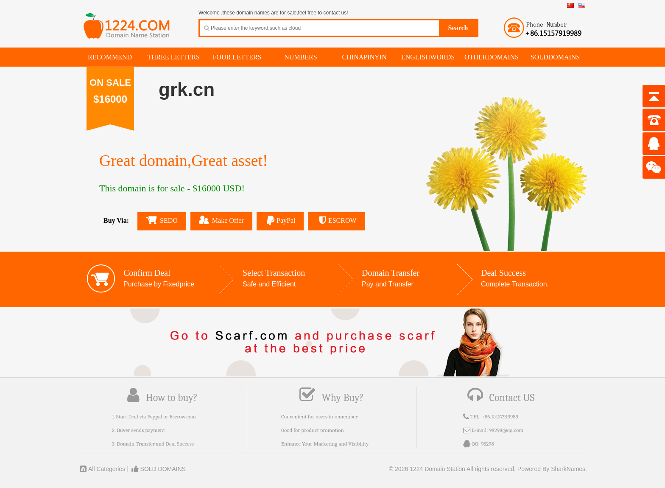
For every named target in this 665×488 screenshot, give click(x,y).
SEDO (162, 220)
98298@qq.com (506, 430)
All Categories (101, 469)
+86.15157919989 (500, 416)
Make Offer (221, 220)
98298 (487, 443)
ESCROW (336, 220)
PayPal (280, 220)
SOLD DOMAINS (158, 469)
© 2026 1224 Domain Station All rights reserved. (452, 469)
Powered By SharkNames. (552, 469)
